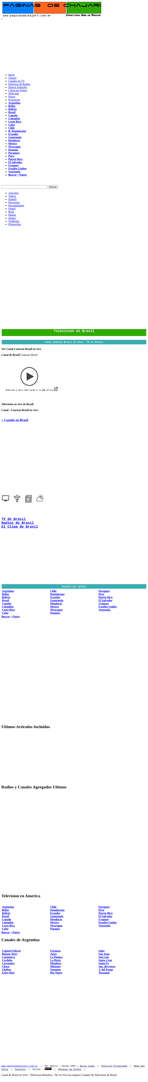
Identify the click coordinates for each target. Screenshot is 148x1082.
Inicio (11, 74)
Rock (11, 211)
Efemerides (14, 224)
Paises (11, 96)
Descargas (14, 202)
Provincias (14, 99)
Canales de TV (16, 81)
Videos (12, 196)
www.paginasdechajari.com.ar (19, 1069)
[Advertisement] (74, 46)
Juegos (12, 218)
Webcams (13, 93)
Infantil (12, 199)
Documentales (16, 205)
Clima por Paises (17, 90)
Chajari (12, 77)
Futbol (12, 208)
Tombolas (13, 221)
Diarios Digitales (17, 87)
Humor (12, 214)
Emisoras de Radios (19, 84)
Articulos (13, 193)
